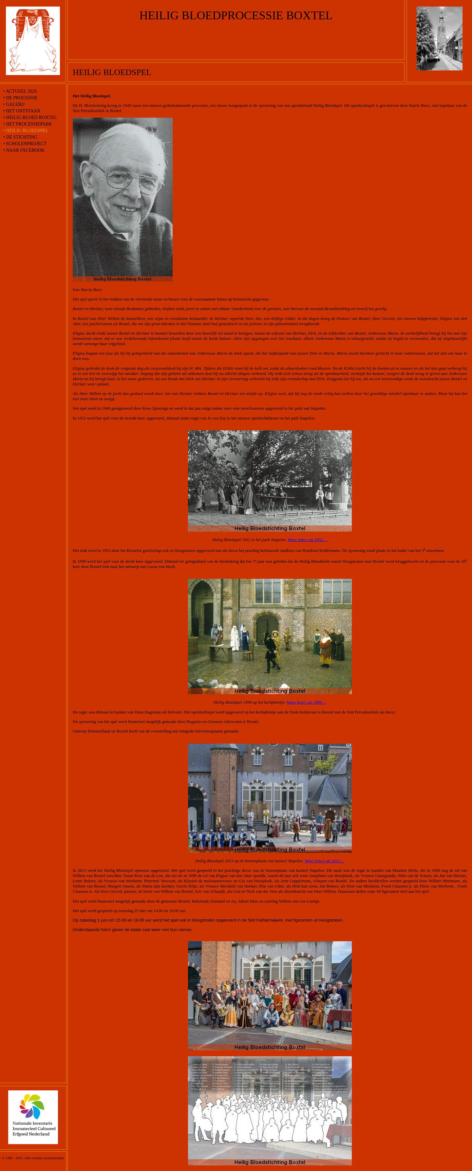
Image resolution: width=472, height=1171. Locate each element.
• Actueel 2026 (20, 91)
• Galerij (14, 104)
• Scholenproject (25, 143)
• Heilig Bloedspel (25, 130)
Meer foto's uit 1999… (306, 702)
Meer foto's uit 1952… (308, 539)
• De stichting (20, 137)
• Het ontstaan (21, 110)
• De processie (20, 97)
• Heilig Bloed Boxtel (30, 117)
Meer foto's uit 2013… (325, 860)
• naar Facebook (24, 150)
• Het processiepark (27, 124)
